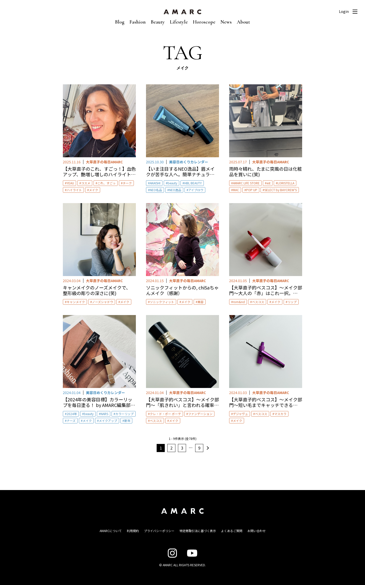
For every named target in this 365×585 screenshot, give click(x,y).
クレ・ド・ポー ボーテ (165, 414)
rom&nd (239, 302)
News (226, 22)
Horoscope (204, 22)
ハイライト (74, 190)
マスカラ (280, 414)
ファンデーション (200, 414)
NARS (104, 414)
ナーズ (71, 420)
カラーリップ (124, 414)
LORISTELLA (286, 183)
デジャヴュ (240, 414)
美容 (200, 302)
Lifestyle (179, 22)
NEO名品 (156, 190)
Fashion (138, 22)
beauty (172, 183)
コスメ (85, 183)
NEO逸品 (175, 190)
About (243, 22)
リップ (292, 302)
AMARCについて (111, 531)
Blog (119, 22)
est (268, 183)
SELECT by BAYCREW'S (280, 190)
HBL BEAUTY (193, 183)
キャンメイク (76, 302)
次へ (207, 448)
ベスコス (258, 302)
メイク (93, 190)
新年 (127, 420)
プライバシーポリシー (159, 531)
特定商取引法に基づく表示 (197, 531)
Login (344, 11)
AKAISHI (155, 183)
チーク (127, 183)
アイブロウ (195, 190)
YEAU (70, 183)
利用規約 (133, 531)
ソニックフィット (162, 302)
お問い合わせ (256, 531)
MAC (236, 190)
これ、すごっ (106, 183)
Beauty (158, 22)
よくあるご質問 (231, 531)
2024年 (72, 414)
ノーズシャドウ (102, 302)
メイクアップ (108, 420)
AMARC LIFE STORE (246, 183)
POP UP (251, 190)
